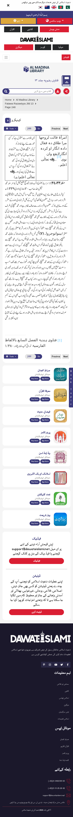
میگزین (18, 47)
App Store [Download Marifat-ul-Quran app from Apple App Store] (45, 399)
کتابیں (30, 29)
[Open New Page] (30, 128)
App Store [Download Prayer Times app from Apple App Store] (45, 441)
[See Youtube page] (56, 665)
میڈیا (60, 47)
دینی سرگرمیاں (64, 712)
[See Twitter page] (62, 665)
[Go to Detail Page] (36, 104)
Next (65, 128)
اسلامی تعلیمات (63, 719)
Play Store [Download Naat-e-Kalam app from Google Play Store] (34, 503)
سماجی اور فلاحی (63, 684)
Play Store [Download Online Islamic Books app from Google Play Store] (34, 482)
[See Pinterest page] (44, 665)
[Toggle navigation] (6, 57)
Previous (56, 128)
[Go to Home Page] (36, 38)
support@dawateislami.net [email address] (54, 795)
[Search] (6, 91)
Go (39, 128)
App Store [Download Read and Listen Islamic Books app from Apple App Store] (45, 461)
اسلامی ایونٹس (64, 698)
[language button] (18, 21)
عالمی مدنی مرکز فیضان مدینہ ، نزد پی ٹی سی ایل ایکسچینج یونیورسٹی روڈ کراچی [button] (37, 802)
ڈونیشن (66, 57)
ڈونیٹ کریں (37, 612)
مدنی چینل (54, 29)
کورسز (42, 47)
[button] (8, 120)
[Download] (58, 91)
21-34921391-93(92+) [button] (56, 781)
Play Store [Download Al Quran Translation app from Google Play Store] (34, 378)
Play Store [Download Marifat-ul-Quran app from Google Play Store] (34, 399)
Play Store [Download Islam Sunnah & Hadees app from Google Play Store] (34, 420)
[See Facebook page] (68, 665)
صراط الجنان (64, 739)
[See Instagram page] (50, 665)
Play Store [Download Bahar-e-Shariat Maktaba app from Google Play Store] (34, 523)
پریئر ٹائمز (65, 753)
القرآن (12, 29)
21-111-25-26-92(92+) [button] (56, 788)
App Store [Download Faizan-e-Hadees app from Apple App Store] (45, 420)
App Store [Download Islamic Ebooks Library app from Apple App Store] (45, 482)
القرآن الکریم (65, 746)
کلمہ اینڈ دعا (64, 760)
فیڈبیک (36, 561)
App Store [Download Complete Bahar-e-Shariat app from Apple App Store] (45, 523)
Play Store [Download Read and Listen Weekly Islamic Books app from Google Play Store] (34, 461)
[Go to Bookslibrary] (36, 69)
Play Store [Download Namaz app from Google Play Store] (34, 441)
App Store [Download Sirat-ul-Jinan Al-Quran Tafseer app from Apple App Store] (45, 378)
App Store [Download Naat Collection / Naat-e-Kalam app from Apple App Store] (45, 503)
